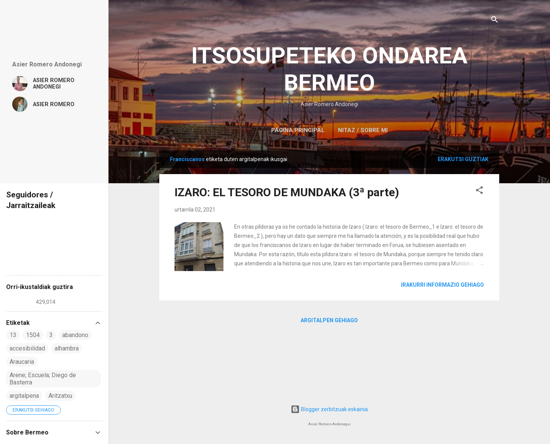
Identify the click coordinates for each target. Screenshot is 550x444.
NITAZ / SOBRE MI (363, 130)
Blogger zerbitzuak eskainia (329, 409)
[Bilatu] (494, 20)
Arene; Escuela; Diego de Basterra (43, 378)
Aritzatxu (60, 395)
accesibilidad (27, 348)
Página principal (298, 130)
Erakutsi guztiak (463, 159)
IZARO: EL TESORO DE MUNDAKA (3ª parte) (287, 192)
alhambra (67, 348)
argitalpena (24, 395)
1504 (33, 335)
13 (13, 335)
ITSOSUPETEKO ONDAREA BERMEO (329, 69)
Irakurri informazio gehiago (442, 285)
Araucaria (22, 361)
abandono (75, 335)
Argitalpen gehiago (329, 320)
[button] (479, 191)
